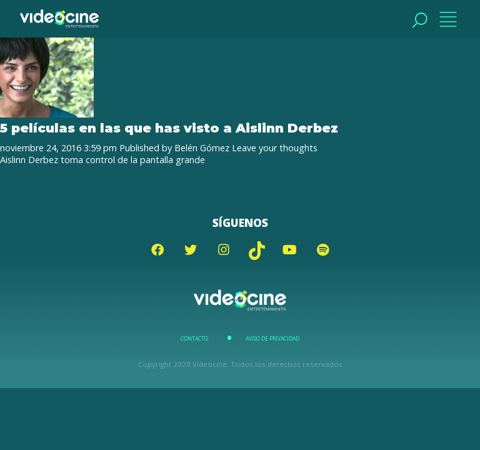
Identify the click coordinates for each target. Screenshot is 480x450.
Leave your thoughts (275, 148)
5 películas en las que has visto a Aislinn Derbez (169, 128)
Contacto (194, 338)
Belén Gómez (201, 148)
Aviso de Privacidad (272, 338)
